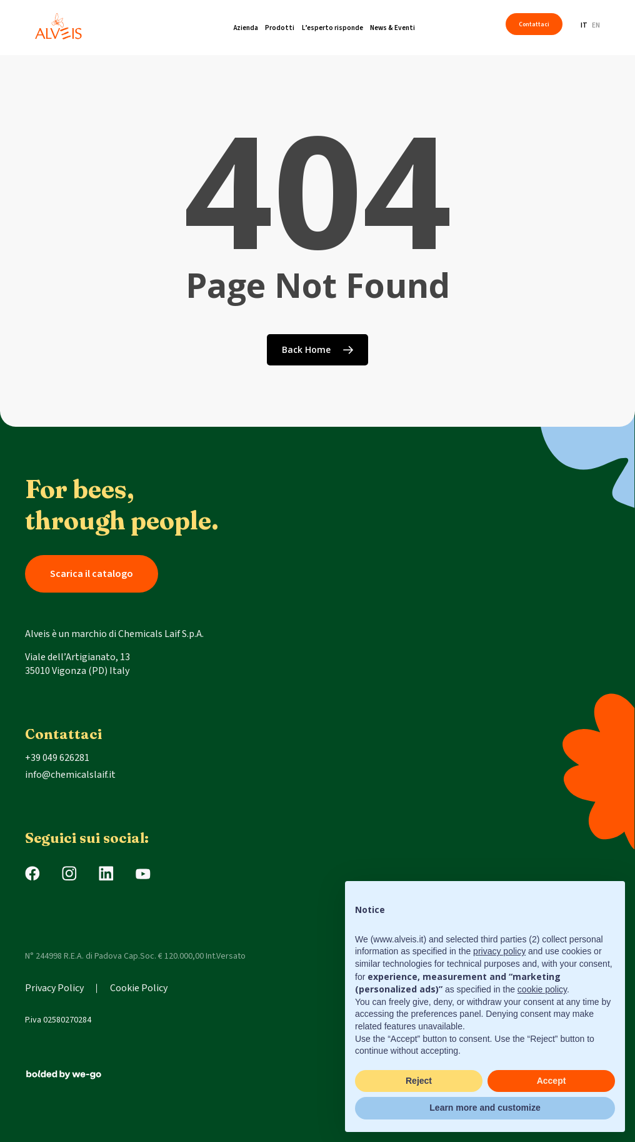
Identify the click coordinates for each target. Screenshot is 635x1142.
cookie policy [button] (542, 989)
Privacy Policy (54, 988)
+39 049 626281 (57, 758)
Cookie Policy (139, 988)
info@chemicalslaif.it (70, 775)
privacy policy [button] (499, 951)
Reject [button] (419, 1081)
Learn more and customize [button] (484, 1108)
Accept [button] (551, 1081)
